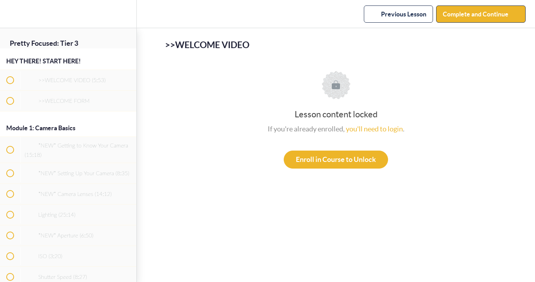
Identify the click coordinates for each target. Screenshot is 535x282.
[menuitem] (126, 14)
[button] (10, 14)
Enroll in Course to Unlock (336, 159)
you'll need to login (374, 129)
